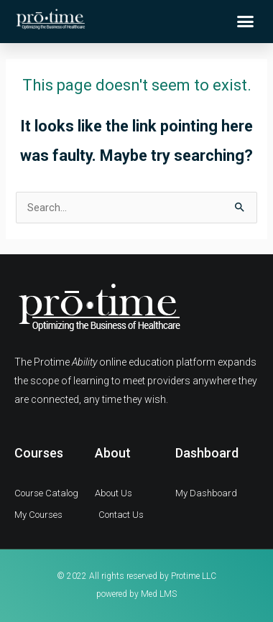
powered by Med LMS (136, 594)
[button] (245, 21)
